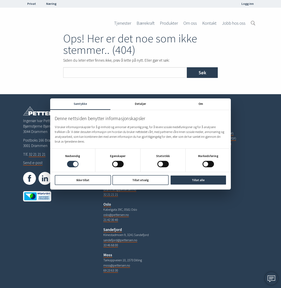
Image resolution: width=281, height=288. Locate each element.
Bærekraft (146, 23)
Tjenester (122, 23)
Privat (31, 4)
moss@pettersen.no (116, 265)
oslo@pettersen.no (116, 215)
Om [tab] (201, 104)
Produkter (169, 23)
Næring (51, 4)
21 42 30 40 (110, 220)
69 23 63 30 (110, 270)
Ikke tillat (82, 180)
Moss (107, 254)
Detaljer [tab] (140, 104)
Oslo (107, 204)
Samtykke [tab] (80, 104)
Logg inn (247, 4)
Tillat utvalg (140, 180)
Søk (202, 73)
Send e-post (33, 162)
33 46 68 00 (110, 245)
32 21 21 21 (37, 154)
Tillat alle (198, 180)
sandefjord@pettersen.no (120, 240)
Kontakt (209, 23)
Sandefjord (112, 229)
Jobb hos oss (233, 23)
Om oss (190, 23)
